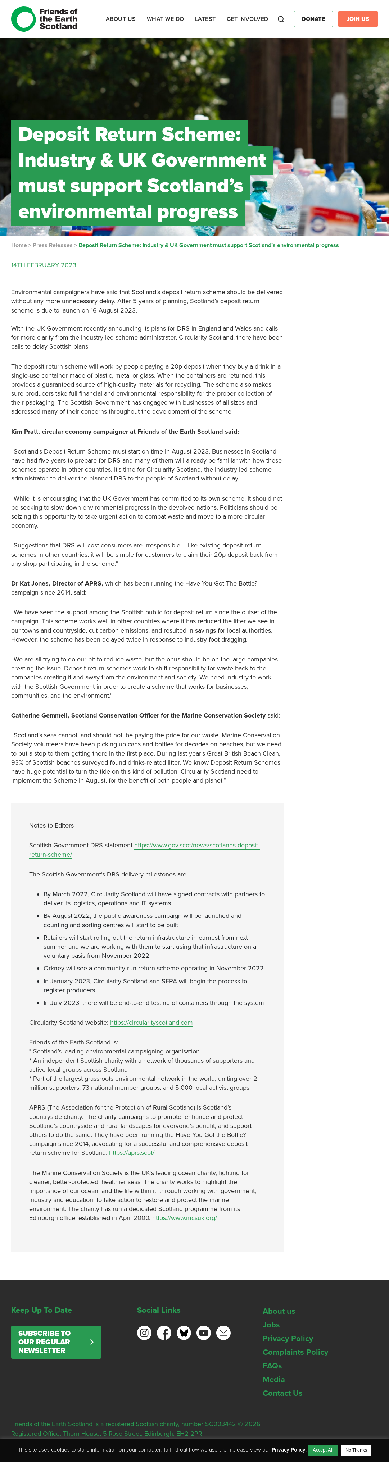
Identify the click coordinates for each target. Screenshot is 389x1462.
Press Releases (53, 245)
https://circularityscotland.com (151, 1022)
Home (19, 245)
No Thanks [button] (356, 1450)
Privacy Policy (288, 1338)
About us (279, 1311)
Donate (313, 19)
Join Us (358, 19)
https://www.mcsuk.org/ (183, 1218)
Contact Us (283, 1393)
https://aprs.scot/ (131, 1153)
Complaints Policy (295, 1352)
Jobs (271, 1325)
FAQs (272, 1366)
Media (274, 1379)
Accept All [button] (323, 1450)
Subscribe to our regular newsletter (44, 1342)
